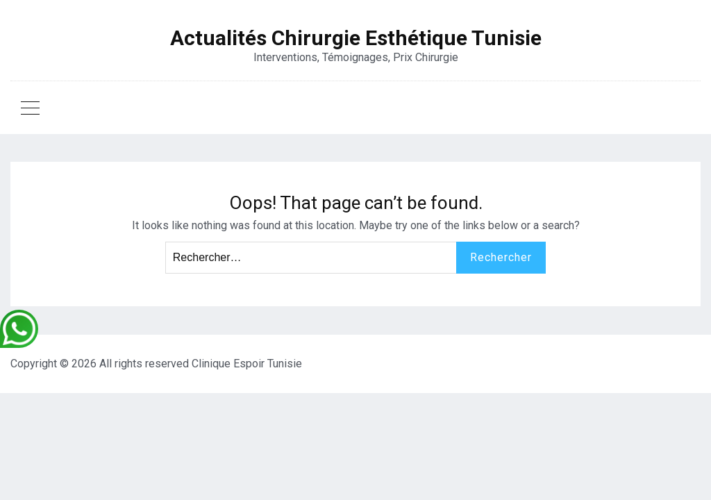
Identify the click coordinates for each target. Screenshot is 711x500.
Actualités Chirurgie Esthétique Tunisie (356, 38)
